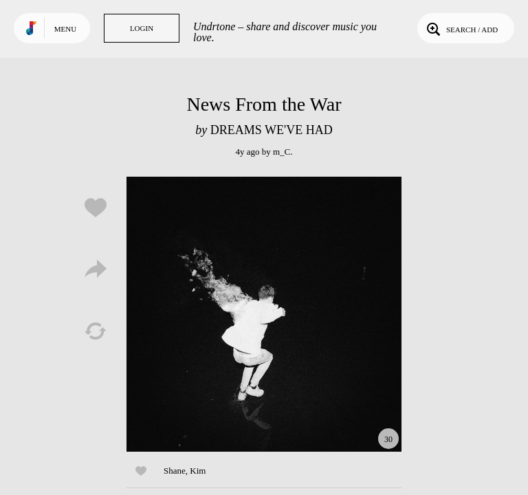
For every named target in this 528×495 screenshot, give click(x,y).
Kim (198, 470)
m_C (281, 151)
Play (264, 314)
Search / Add (461, 28)
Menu (65, 29)
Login (141, 28)
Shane (175, 470)
